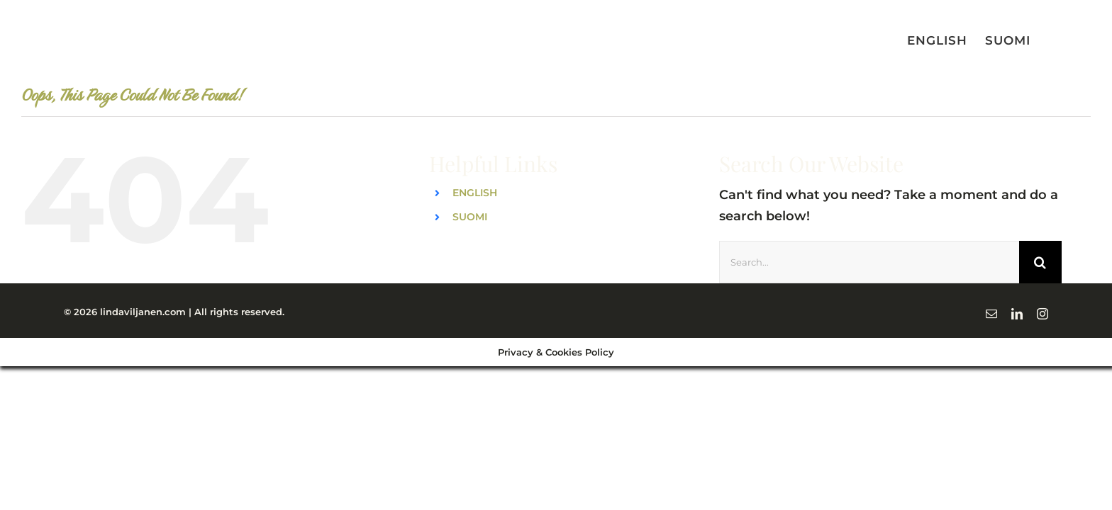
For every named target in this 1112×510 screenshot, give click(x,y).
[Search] (1040, 262)
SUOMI (469, 216)
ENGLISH (474, 192)
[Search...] (869, 262)
